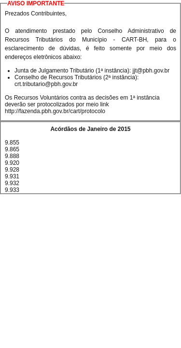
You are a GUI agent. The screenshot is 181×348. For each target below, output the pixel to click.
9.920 (12, 163)
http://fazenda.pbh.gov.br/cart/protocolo (55, 111)
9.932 (12, 183)
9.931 (12, 176)
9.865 (12, 149)
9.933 (12, 190)
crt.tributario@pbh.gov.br (46, 84)
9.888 (12, 156)
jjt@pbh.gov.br (151, 70)
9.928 (12, 169)
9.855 (12, 142)
